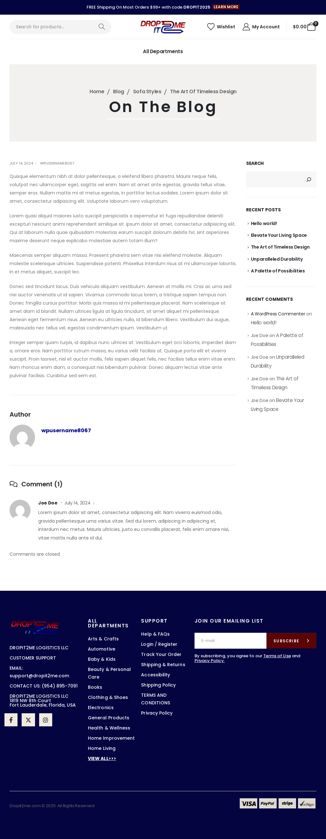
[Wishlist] (221, 27)
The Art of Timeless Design (280, 247)
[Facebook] (11, 719)
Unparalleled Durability (277, 259)
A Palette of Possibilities (278, 271)
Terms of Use (277, 656)
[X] (28, 719)
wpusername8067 (57, 163)
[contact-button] (291, 641)
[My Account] (261, 27)
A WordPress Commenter (278, 314)
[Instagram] (45, 719)
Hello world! (264, 223)
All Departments (163, 51)
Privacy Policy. (210, 661)
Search (255, 163)
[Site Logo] (163, 27)
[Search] (101, 27)
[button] (226, 7)
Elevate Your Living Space (279, 235)
